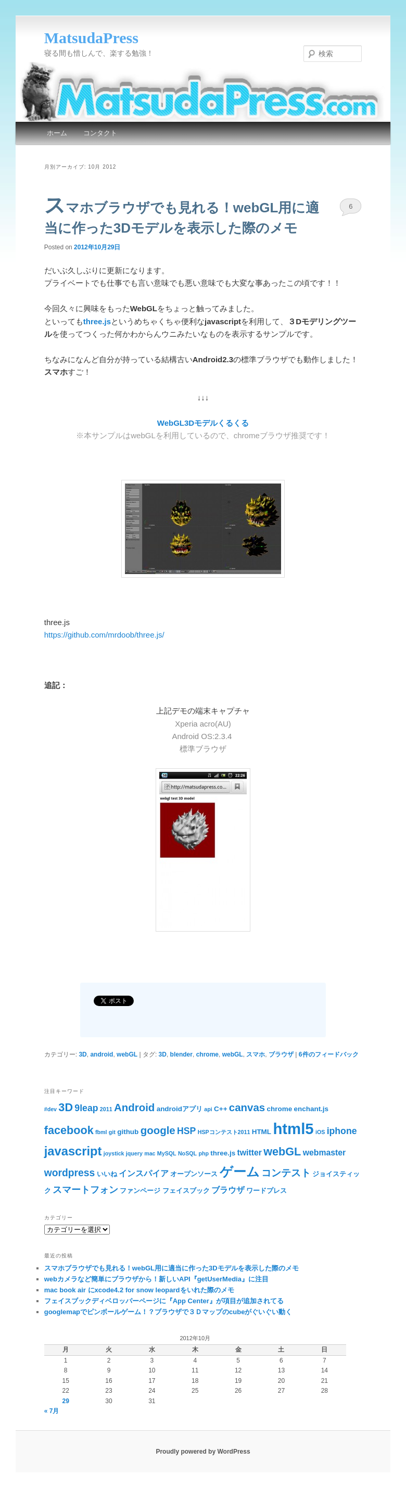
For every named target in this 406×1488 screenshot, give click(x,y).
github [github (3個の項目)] (127, 1132)
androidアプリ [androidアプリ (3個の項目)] (179, 1109)
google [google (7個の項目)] (158, 1130)
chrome (207, 1054)
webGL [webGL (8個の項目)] (282, 1151)
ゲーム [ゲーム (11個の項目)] (240, 1172)
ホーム (57, 133)
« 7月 (51, 1411)
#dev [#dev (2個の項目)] (50, 1109)
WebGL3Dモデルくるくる (203, 422)
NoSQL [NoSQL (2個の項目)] (187, 1153)
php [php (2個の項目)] (203, 1153)
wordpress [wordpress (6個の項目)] (69, 1172)
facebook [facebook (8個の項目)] (69, 1130)
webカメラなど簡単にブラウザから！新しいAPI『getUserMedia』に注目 (156, 1279)
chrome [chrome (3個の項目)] (280, 1109)
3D (82, 1054)
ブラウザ (281, 1054)
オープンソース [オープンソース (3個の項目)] (194, 1174)
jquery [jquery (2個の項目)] (134, 1153)
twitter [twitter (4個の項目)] (249, 1152)
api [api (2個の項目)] (208, 1109)
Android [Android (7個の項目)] (134, 1107)
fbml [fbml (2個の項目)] (101, 1132)
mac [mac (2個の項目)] (149, 1153)
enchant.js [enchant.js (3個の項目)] (311, 1109)
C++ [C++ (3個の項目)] (220, 1109)
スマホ (255, 1054)
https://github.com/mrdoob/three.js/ (104, 634)
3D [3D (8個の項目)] (65, 1107)
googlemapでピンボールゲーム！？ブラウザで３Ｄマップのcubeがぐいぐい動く (168, 1312)
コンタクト (100, 133)
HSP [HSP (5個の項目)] (186, 1131)
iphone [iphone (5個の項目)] (342, 1131)
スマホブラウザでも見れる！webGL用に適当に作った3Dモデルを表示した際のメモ (171, 1268)
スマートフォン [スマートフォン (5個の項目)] (85, 1190)
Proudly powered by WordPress (203, 1451)
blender (181, 1054)
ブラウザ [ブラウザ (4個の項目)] (228, 1190)
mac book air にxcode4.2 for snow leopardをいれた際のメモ (139, 1290)
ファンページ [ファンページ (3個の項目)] (140, 1190)
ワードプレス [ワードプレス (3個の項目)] (266, 1190)
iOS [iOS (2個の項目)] (320, 1132)
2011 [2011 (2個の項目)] (106, 1109)
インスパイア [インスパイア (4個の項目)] (144, 1173)
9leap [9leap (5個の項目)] (86, 1108)
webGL (127, 1054)
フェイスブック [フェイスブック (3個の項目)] (186, 1190)
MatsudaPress (91, 37)
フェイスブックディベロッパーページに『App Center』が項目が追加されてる (164, 1301)
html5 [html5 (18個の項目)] (293, 1128)
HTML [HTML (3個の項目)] (261, 1132)
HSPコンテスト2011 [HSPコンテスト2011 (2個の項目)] (224, 1132)
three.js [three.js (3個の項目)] (222, 1153)
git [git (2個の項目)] (112, 1132)
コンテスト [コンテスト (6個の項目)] (286, 1172)
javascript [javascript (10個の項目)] (73, 1151)
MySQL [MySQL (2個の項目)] (166, 1153)
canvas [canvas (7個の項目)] (247, 1107)
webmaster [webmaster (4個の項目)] (324, 1152)
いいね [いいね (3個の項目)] (107, 1174)
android (101, 1054)
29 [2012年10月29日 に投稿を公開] (65, 1401)
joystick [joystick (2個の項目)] (114, 1153)
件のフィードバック (329, 1054)
